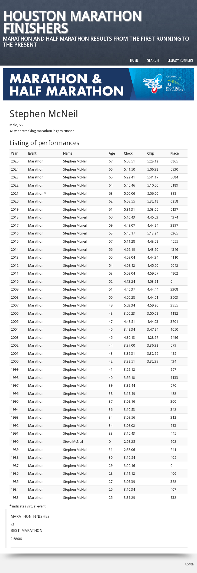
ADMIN (189, 564)
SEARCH (153, 60)
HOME (134, 60)
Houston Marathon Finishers (72, 22)
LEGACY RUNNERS (180, 60)
